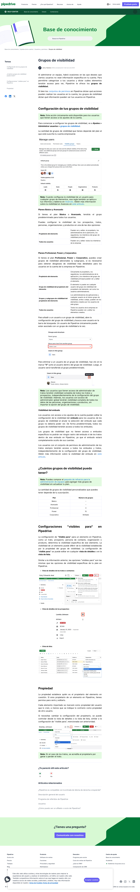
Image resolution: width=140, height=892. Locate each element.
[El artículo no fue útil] (51, 773)
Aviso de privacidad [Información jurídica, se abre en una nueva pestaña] (50, 883)
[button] (7, 879)
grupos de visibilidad (70, 126)
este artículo (78, 204)
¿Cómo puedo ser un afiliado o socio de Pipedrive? (59, 808)
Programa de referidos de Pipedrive (53, 799)
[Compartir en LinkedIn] (10, 96)
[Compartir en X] (14, 96)
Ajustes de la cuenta (26, 49)
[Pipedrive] (12, 4)
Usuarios (42, 804)
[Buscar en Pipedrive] (70, 38)
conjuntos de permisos (59, 91)
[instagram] (125, 882)
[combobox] (105, 4)
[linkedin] (134, 881)
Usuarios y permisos (41, 49)
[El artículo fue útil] (40, 773)
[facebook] (121, 882)
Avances (69, 202)
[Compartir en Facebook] (6, 96)
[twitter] (129, 882)
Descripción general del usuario (51, 795)
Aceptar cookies (91, 880)
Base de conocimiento (12, 49)
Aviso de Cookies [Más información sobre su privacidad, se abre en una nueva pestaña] (36, 883)
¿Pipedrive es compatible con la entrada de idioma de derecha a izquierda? (69, 790)
